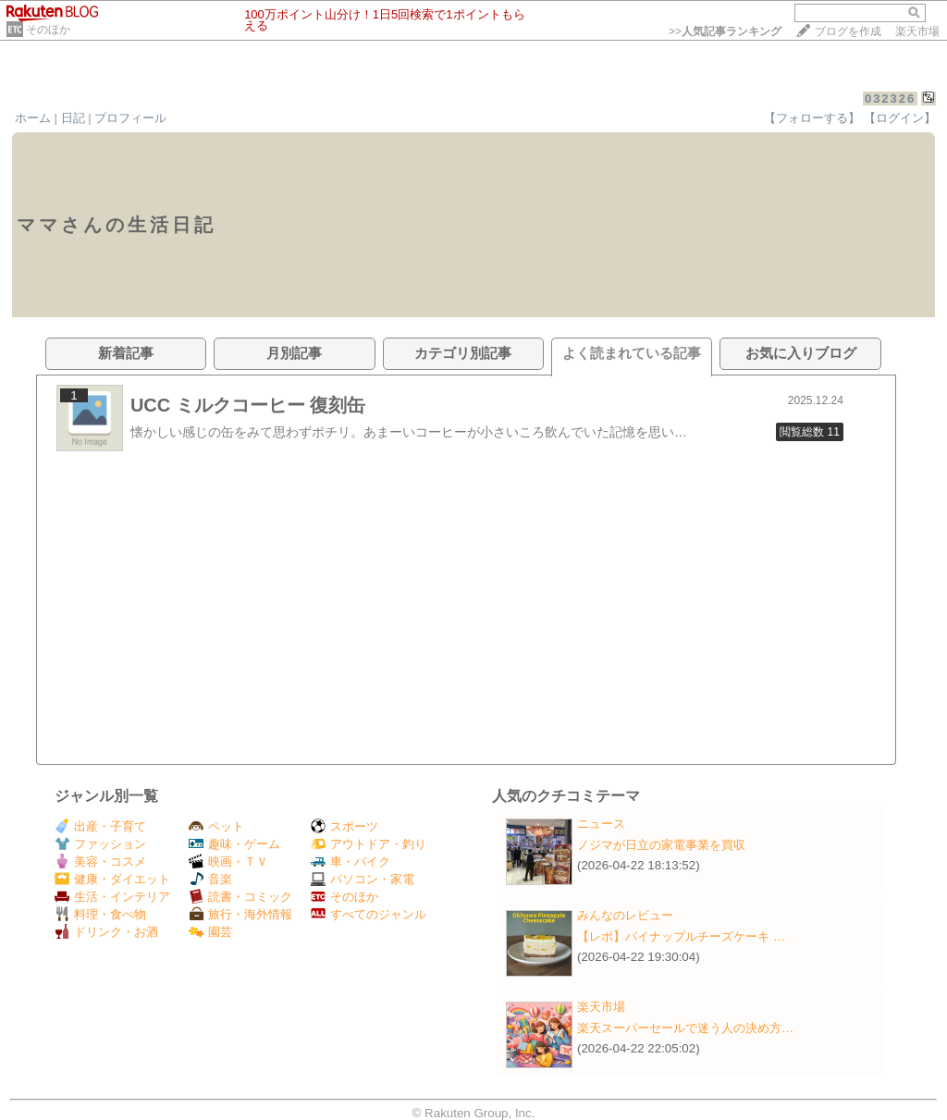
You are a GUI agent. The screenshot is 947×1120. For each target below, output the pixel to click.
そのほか (48, 29)
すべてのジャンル (368, 914)
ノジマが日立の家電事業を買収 (661, 845)
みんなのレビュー (625, 915)
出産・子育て (100, 826)
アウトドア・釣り (368, 844)
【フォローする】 (812, 118)
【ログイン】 (900, 118)
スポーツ (344, 826)
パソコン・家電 (362, 879)
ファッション (100, 844)
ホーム (33, 118)
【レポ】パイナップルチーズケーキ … (681, 936)
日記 (73, 118)
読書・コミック (240, 897)
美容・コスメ (100, 861)
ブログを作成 (848, 31)
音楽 (210, 879)
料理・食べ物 (100, 914)
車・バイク (350, 861)
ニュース (601, 824)
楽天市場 (917, 31)
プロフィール (130, 118)
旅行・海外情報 (240, 914)
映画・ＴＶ (228, 861)
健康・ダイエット (112, 879)
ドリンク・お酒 (106, 932)
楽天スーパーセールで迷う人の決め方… (685, 1028)
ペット (216, 826)
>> (725, 31)
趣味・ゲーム (234, 844)
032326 (890, 98)
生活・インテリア (112, 897)
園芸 (210, 932)
